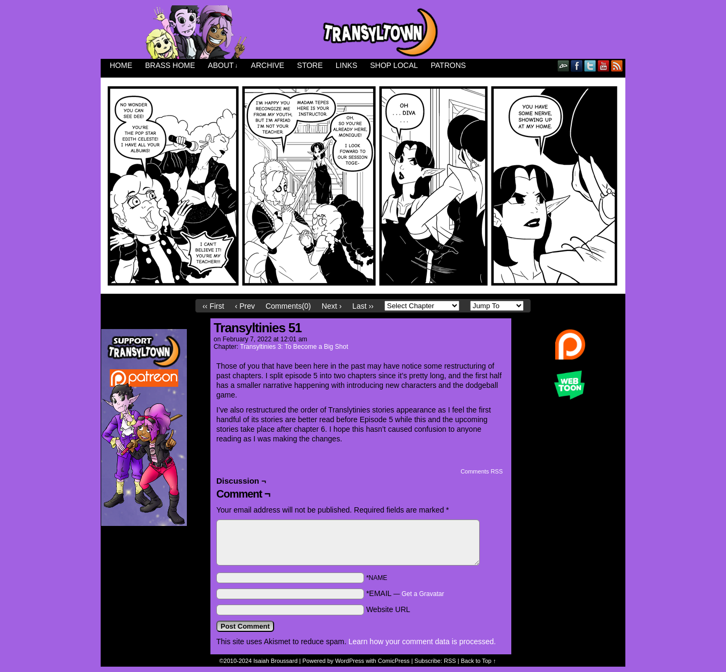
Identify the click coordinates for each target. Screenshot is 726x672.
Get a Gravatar (423, 594)
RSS (617, 65)
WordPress (349, 661)
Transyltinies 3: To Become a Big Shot (294, 346)
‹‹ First (213, 306)
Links (346, 65)
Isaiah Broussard (275, 661)
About (223, 65)
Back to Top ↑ (478, 661)
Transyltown (363, 32)
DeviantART (563, 65)
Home (121, 65)
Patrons (448, 65)
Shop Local (394, 65)
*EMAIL (405, 593)
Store (310, 65)
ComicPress (394, 661)
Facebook (577, 65)
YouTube (603, 65)
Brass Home (170, 65)
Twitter (590, 65)
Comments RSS (481, 471)
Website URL (388, 609)
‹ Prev (245, 306)
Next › (332, 306)
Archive (267, 65)
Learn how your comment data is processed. (422, 641)
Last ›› (363, 306)
